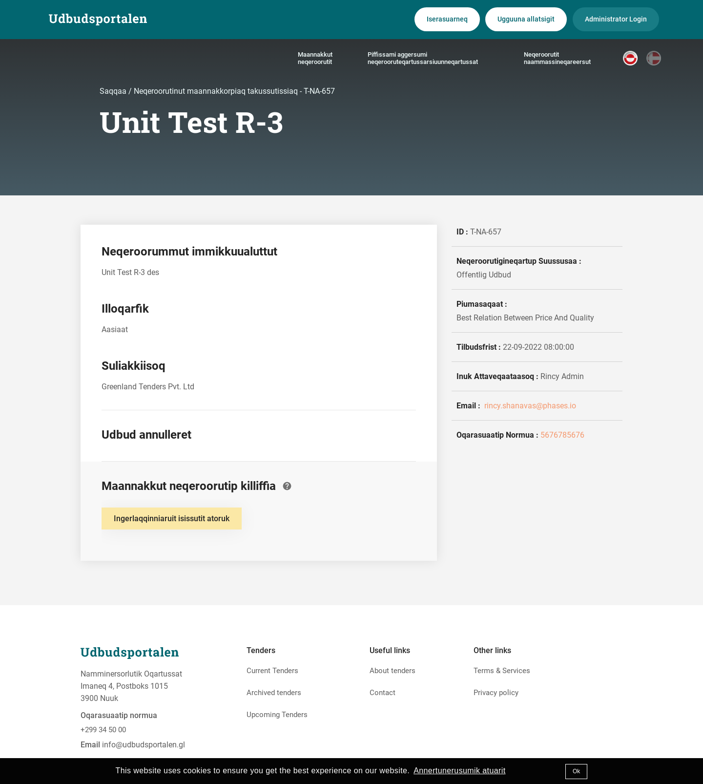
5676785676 (562, 435)
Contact (382, 692)
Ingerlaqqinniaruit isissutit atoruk (171, 518)
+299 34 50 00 (103, 729)
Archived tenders (274, 692)
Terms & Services (502, 670)
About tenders (392, 670)
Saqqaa (114, 91)
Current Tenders (272, 670)
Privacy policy (496, 692)
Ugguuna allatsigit (526, 19)
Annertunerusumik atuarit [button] (459, 770)
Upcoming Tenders (277, 714)
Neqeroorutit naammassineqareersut (557, 58)
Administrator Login (616, 19)
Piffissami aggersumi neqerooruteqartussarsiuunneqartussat (423, 58)
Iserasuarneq (447, 19)
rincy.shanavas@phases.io (529, 405)
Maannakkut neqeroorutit (315, 58)
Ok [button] (576, 771)
